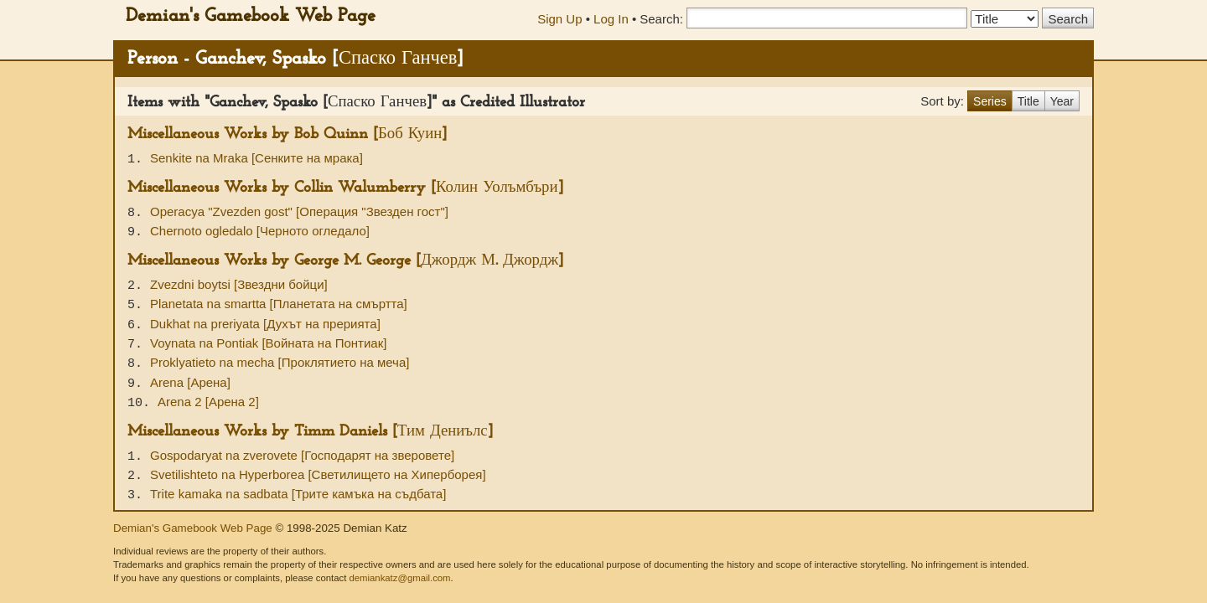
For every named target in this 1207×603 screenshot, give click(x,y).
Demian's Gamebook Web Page (251, 16)
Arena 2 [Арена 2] (208, 401)
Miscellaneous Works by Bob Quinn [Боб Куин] (287, 134)
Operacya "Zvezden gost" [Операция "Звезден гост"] (299, 211)
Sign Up (559, 19)
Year (1062, 101)
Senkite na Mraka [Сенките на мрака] (256, 158)
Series (990, 101)
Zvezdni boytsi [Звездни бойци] (239, 284)
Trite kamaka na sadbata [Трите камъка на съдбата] (298, 494)
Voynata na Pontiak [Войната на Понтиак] (268, 343)
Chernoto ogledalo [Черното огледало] (260, 231)
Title (1028, 101)
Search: (661, 19)
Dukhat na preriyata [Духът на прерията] (265, 324)
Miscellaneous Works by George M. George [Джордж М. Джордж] (345, 261)
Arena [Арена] (190, 382)
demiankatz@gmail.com (399, 578)
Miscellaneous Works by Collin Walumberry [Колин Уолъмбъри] (345, 188)
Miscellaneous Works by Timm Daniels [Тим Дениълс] (310, 432)
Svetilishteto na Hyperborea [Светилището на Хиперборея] (318, 474)
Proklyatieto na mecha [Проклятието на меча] (279, 362)
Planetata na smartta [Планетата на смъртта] (278, 303)
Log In (611, 19)
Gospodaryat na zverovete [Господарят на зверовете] (302, 455)
